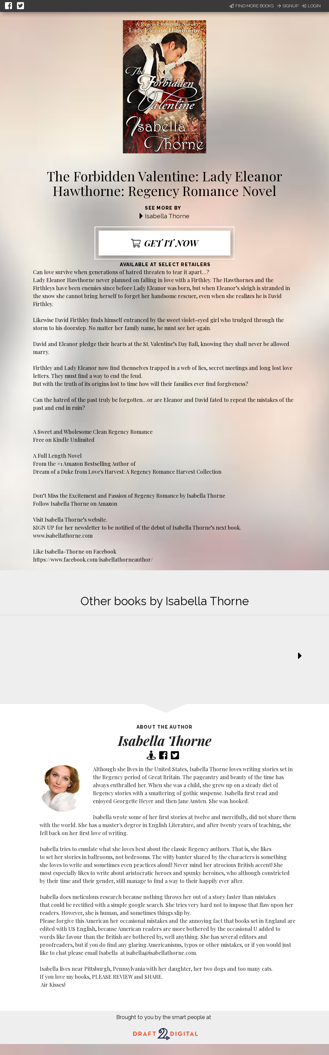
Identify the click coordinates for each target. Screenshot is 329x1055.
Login (311, 5)
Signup (287, 5)
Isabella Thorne (167, 216)
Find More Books (251, 5)
